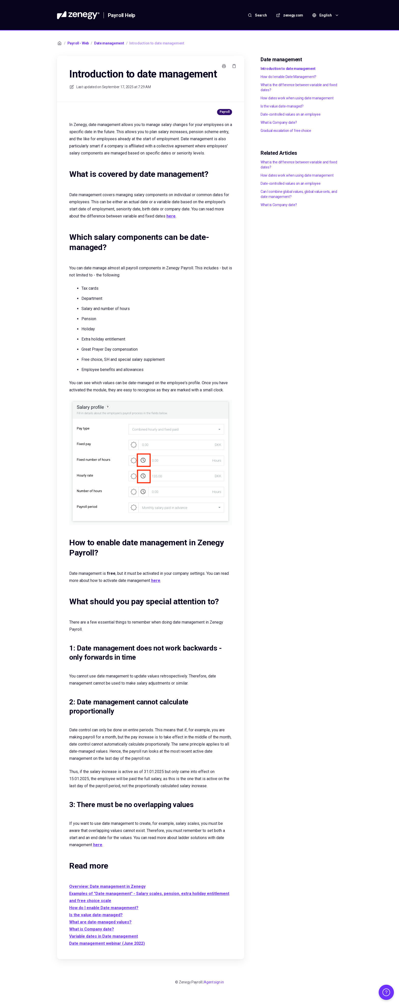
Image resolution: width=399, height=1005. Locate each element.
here (171, 216)
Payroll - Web (78, 43)
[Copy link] (234, 66)
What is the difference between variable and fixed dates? (299, 87)
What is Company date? (279, 122)
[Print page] (224, 66)
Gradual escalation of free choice (286, 131)
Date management (109, 43)
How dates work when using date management (297, 98)
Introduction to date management (156, 43)
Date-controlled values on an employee (291, 114)
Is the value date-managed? (282, 106)
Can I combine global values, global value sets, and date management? (299, 194)
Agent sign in (214, 982)
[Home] (78, 15)
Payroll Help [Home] (121, 15)
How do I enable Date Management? (288, 77)
